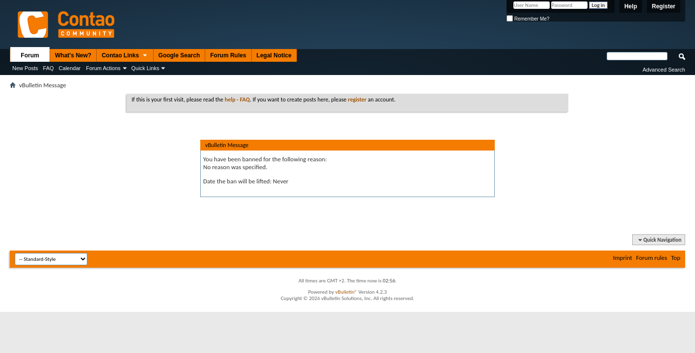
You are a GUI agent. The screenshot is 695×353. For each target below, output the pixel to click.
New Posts (25, 68)
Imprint (622, 257)
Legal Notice (274, 55)
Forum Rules (228, 55)
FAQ (48, 68)
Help (630, 6)
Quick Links (146, 68)
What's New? (73, 55)
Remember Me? (528, 19)
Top (675, 257)
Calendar (70, 68)
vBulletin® (346, 292)
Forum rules (651, 257)
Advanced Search (663, 70)
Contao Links (125, 56)
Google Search (179, 55)
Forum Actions (103, 68)
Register (663, 6)
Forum (30, 55)
